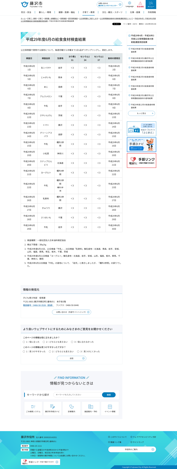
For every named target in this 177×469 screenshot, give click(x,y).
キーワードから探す (38, 394)
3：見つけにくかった (90, 351)
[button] (129, 4)
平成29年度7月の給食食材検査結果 (142, 50)
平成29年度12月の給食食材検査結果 (143, 106)
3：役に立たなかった (84, 341)
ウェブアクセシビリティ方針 (144, 437)
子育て (40, 18)
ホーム (23, 18)
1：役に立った (33, 341)
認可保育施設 (73, 18)
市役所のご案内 (131, 449)
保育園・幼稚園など (51, 18)
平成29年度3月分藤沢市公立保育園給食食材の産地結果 (142, 59)
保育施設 (63, 18)
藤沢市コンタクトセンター (107, 4)
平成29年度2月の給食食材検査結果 (142, 78)
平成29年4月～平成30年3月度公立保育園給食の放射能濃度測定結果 (142, 38)
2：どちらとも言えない (57, 341)
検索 (109, 394)
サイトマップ (138, 442)
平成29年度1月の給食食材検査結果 (142, 69)
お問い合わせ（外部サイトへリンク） (71, 312)
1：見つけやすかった (36, 351)
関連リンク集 (116, 442)
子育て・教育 (32, 18)
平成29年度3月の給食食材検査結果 (142, 87)
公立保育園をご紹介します (88, 18)
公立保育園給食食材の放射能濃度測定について (116, 18)
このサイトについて (119, 437)
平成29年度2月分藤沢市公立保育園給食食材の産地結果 (142, 97)
